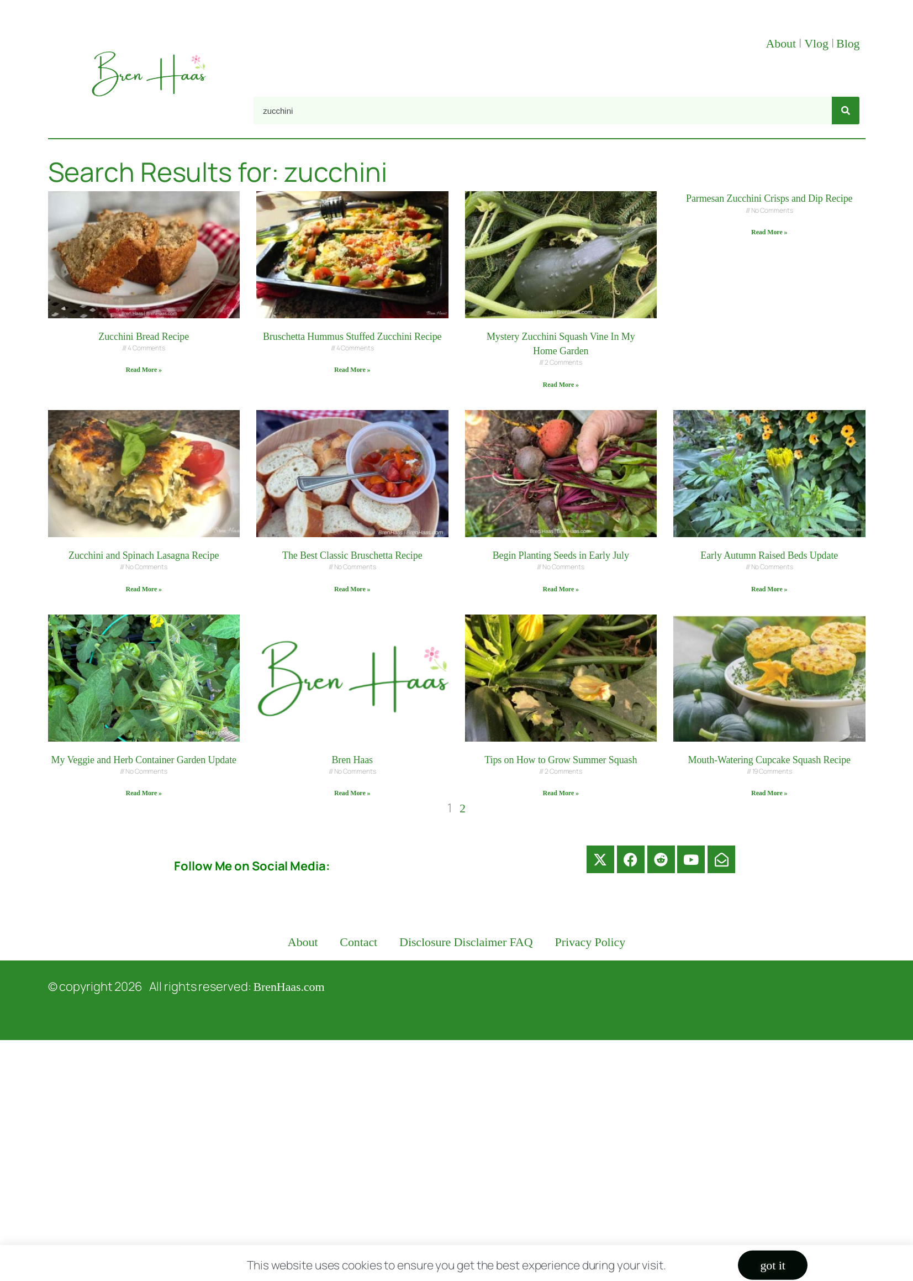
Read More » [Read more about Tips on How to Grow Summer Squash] (561, 793)
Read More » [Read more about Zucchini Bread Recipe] (144, 370)
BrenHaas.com (289, 987)
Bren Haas (352, 759)
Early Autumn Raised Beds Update (769, 555)
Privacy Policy (590, 942)
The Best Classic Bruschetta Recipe (352, 555)
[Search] (845, 110)
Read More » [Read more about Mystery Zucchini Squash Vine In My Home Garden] (561, 385)
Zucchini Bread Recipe (143, 336)
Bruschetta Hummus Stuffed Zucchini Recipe (352, 336)
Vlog (817, 43)
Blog (847, 43)
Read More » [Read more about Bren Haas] (352, 793)
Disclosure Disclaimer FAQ (466, 942)
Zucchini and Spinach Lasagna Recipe (143, 555)
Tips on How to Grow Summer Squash (560, 759)
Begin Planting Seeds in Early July (561, 555)
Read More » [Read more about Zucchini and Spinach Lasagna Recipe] (144, 589)
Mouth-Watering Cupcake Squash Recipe (769, 759)
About (782, 43)
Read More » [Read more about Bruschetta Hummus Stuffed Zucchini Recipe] (352, 370)
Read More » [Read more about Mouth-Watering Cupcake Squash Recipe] (769, 793)
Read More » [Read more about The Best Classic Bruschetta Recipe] (352, 589)
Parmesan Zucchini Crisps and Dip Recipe (769, 198)
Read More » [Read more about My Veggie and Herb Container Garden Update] (144, 793)
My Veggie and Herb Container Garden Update (143, 759)
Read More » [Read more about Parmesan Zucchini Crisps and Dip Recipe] (769, 232)
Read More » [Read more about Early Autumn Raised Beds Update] (769, 589)
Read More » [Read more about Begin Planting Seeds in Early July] (561, 589)
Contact (358, 942)
